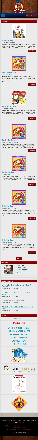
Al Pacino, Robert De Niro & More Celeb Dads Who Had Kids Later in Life (18, 308)
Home (4, 425)
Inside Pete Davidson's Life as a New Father (13, 301)
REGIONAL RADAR (19, 343)
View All (19, 258)
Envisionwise (18, 433)
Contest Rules (16, 427)
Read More (32, 50)
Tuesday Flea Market (8, 140)
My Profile (19, 272)
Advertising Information (29, 425)
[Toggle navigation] (3, 15)
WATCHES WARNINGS (19, 337)
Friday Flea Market (8, 40)
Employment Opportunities (14, 425)
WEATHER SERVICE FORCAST (19, 328)
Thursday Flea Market (9, 72)
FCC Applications (26, 429)
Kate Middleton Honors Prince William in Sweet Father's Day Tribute (17, 293)
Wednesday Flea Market (9, 106)
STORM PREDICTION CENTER (19, 334)
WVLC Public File (11, 429)
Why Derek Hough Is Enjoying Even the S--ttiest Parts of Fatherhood (16, 286)
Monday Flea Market (8, 172)
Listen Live (31, 15)
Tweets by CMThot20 (18, 318)
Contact (23, 427)
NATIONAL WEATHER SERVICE (19, 331)
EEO (19, 429)
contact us (20, 422)
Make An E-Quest (21, 271)
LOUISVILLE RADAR (19, 340)
